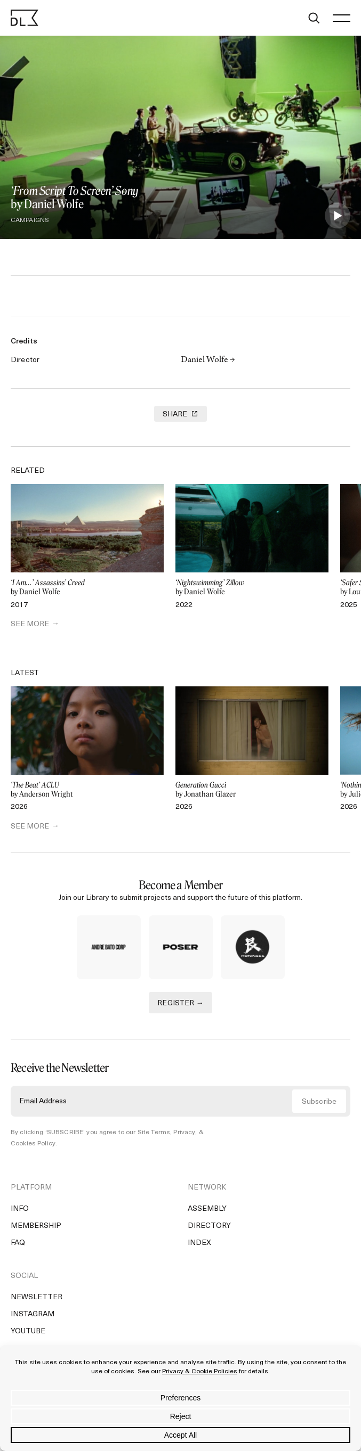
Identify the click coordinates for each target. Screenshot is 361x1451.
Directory (209, 1226)
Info (20, 1209)
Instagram (32, 1314)
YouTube (28, 1331)
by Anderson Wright (87, 790)
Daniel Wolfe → (208, 360)
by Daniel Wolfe (87, 587)
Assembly (207, 1209)
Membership (36, 1226)
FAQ (18, 1243)
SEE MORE (30, 624)
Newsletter (36, 1297)
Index (199, 1243)
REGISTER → (180, 1003)
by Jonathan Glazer (251, 790)
